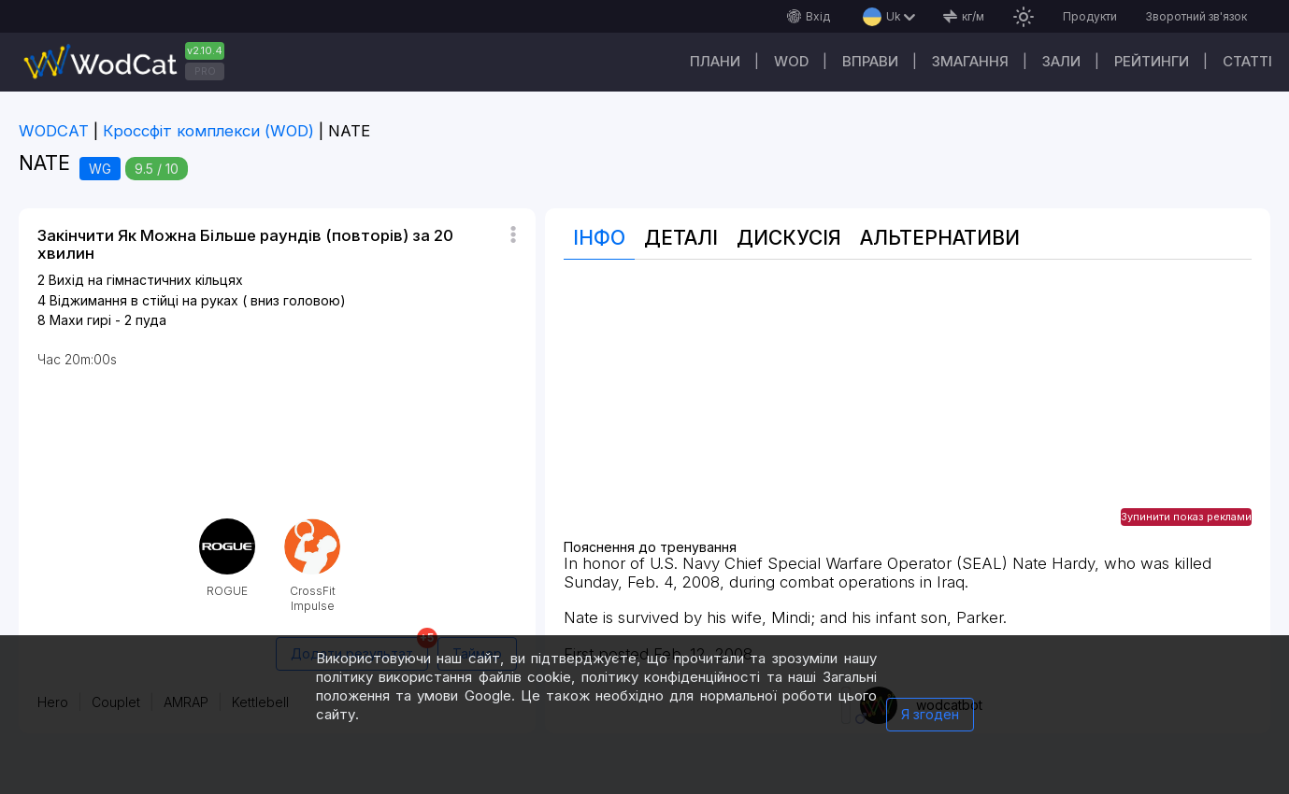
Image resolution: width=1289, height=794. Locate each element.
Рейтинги (1151, 61)
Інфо (599, 237)
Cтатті (1247, 61)
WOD (791, 61)
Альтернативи (940, 237)
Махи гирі (80, 320)
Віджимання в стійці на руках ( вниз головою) (198, 300)
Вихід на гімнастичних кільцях (146, 280)
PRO (205, 71)
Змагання (970, 61)
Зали (1061, 61)
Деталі (681, 237)
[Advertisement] (908, 409)
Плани (715, 61)
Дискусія (789, 237)
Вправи (870, 61)
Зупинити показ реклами (1186, 516)
